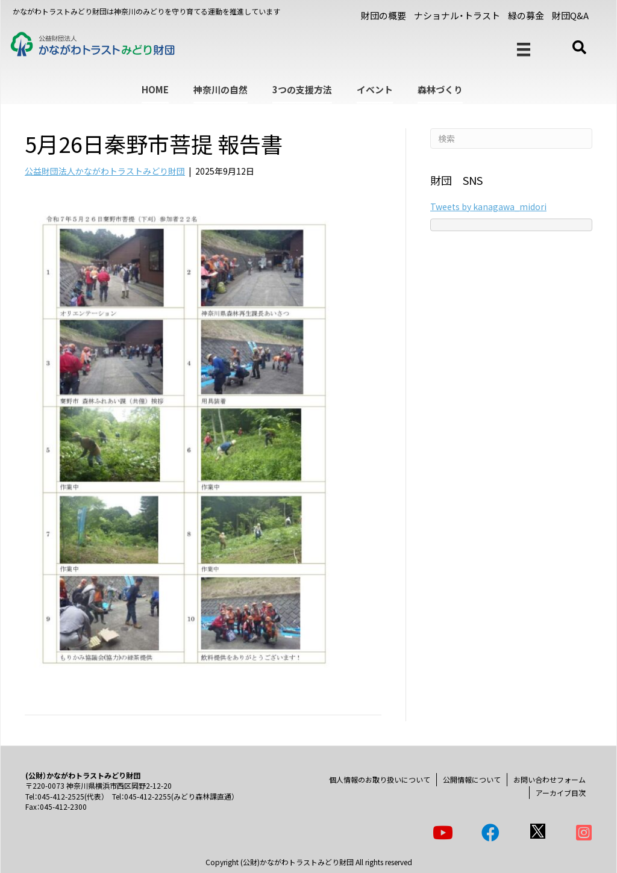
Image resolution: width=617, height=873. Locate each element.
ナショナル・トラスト (457, 15)
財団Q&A (570, 15)
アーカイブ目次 (561, 793)
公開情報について (472, 779)
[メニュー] (524, 49)
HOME (155, 89)
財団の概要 (383, 15)
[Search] (511, 138)
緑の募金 (526, 15)
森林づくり (440, 89)
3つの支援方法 (302, 89)
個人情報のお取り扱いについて (379, 779)
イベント (375, 89)
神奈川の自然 (220, 89)
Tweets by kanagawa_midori (488, 206)
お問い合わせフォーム (549, 779)
